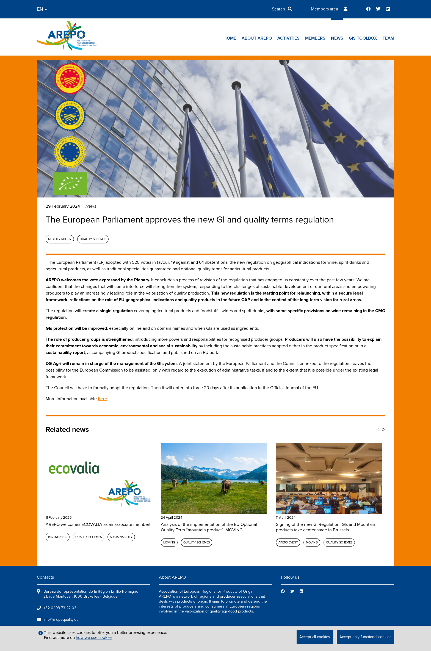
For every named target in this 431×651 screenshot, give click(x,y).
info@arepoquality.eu (61, 619)
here (102, 399)
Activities (288, 38)
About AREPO (257, 38)
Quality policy (59, 239)
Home (229, 38)
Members (315, 38)
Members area (324, 9)
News (337, 38)
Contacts (45, 577)
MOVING (169, 542)
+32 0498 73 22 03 (59, 608)
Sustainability (121, 537)
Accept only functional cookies (365, 636)
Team (388, 38)
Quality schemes (93, 239)
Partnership (57, 537)
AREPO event (288, 542)
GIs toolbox (363, 38)
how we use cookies (94, 637)
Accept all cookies (314, 636)
